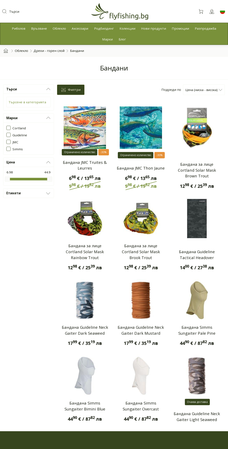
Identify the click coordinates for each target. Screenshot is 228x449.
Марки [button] (28, 117)
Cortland (19, 128)
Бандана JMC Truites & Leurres (85, 165)
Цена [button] (28, 162)
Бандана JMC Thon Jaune (141, 168)
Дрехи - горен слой (49, 50)
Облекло (21, 50)
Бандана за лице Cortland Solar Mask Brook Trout (141, 251)
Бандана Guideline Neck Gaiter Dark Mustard (141, 330)
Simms (17, 149)
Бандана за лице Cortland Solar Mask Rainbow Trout (85, 251)
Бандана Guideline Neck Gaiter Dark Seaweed (85, 330)
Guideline (19, 135)
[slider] (7, 179)
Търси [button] (28, 89)
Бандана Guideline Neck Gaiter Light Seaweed (197, 416)
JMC (15, 142)
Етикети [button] (28, 193)
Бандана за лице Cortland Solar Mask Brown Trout (197, 170)
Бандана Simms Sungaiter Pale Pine (197, 330)
